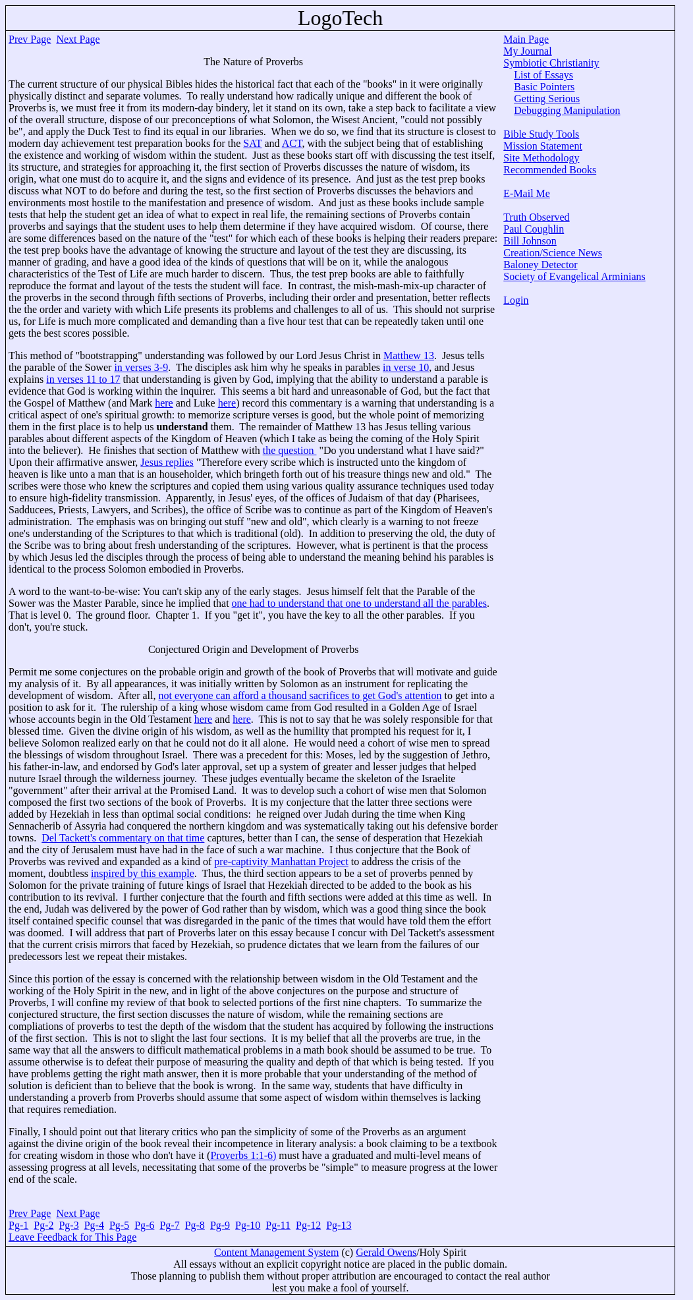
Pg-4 (94, 1225)
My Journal (527, 51)
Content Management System (276, 1252)
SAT (252, 143)
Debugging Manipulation (567, 110)
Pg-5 (119, 1225)
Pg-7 (169, 1225)
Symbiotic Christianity (551, 63)
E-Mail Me (526, 193)
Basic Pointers (544, 86)
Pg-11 (278, 1225)
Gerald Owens (386, 1252)
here (164, 403)
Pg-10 (247, 1225)
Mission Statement (542, 146)
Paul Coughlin (533, 229)
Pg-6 (144, 1225)
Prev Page (30, 39)
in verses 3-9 (141, 367)
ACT (292, 143)
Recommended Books (549, 169)
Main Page (526, 39)
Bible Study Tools (541, 134)
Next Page (77, 39)
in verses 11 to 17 (83, 379)
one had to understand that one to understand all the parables (359, 603)
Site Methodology (541, 157)
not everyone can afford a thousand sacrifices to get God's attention (300, 695)
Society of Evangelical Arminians (574, 276)
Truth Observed (536, 217)
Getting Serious (547, 98)
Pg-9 (220, 1225)
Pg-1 (18, 1225)
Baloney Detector (540, 264)
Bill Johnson (529, 240)
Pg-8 (195, 1225)
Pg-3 (68, 1225)
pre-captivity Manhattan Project (281, 861)
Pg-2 (43, 1225)
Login (515, 300)
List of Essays (543, 74)
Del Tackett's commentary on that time (123, 837)
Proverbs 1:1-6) (243, 1155)
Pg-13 (338, 1225)
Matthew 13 (408, 355)
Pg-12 (308, 1225)
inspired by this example (142, 873)
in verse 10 (406, 367)
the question (290, 450)
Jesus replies (166, 462)
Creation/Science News (552, 252)
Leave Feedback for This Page (72, 1237)
